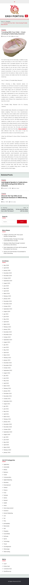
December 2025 (8, 273)
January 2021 (7, 421)
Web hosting (7, 551)
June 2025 (6, 285)
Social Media (7, 533)
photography (7, 523)
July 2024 (6, 314)
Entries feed (7, 566)
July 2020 (6, 437)
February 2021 (7, 419)
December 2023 (8, 332)
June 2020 (6, 439)
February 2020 (7, 450)
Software (6, 536)
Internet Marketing (8, 513)
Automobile (6, 467)
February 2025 (7, 296)
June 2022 (6, 378)
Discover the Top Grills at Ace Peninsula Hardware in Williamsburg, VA (14, 197)
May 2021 (6, 411)
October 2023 (7, 337)
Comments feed (8, 568)
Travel (5, 544)
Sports (5, 538)
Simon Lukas (16, 36)
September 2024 (8, 309)
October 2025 (7, 278)
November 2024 (8, 303)
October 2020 (7, 429)
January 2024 (7, 329)
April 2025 (6, 291)
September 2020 (8, 432)
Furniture (6, 495)
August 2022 (7, 373)
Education (6, 482)
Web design (7, 549)
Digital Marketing (8, 479)
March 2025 (7, 293)
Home (5, 505)
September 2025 (8, 280)
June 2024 (6, 316)
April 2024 (6, 321)
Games (5, 497)
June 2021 (6, 409)
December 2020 (8, 424)
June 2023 (6, 347)
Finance (5, 490)
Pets (5, 521)
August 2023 (7, 342)
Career (5, 474)
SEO (5, 528)
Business (6, 472)
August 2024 (7, 311)
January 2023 (7, 360)
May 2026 (6, 265)
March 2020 (7, 447)
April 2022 (6, 383)
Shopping (3, 29)
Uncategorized (7, 546)
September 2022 (8, 370)
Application (6, 464)
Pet (4, 518)
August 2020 (7, 434)
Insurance (6, 510)
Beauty (5, 469)
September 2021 (8, 401)
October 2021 (7, 398)
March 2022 (7, 385)
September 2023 (8, 339)
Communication (7, 477)
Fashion (5, 487)
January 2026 (7, 270)
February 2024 (7, 327)
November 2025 (8, 275)
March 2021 (7, 416)
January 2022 (7, 391)
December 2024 (8, 301)
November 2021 (8, 396)
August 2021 (7, 403)
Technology (6, 541)
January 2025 (7, 298)
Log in (5, 563)
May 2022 (6, 380)
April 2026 (6, 267)
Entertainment (7, 485)
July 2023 (6, 344)
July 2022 (6, 375)
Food (5, 492)
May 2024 (6, 319)
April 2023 (6, 352)
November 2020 (8, 426)
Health (5, 503)
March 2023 (7, 355)
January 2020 (7, 452)
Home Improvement (8, 508)
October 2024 (7, 306)
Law (5, 515)
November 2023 (8, 334)
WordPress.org (7, 571)
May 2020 (6, 442)
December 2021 (8, 393)
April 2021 (6, 414)
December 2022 (8, 362)
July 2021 (6, 406)
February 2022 (7, 388)
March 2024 (7, 324)
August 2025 (7, 283)
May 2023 (6, 350)
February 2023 (7, 357)
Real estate (6, 526)
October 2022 (7, 367)
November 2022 (8, 365)
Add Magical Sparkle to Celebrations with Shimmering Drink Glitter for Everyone (14, 184)
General (5, 500)
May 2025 (6, 288)
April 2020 (6, 444)
